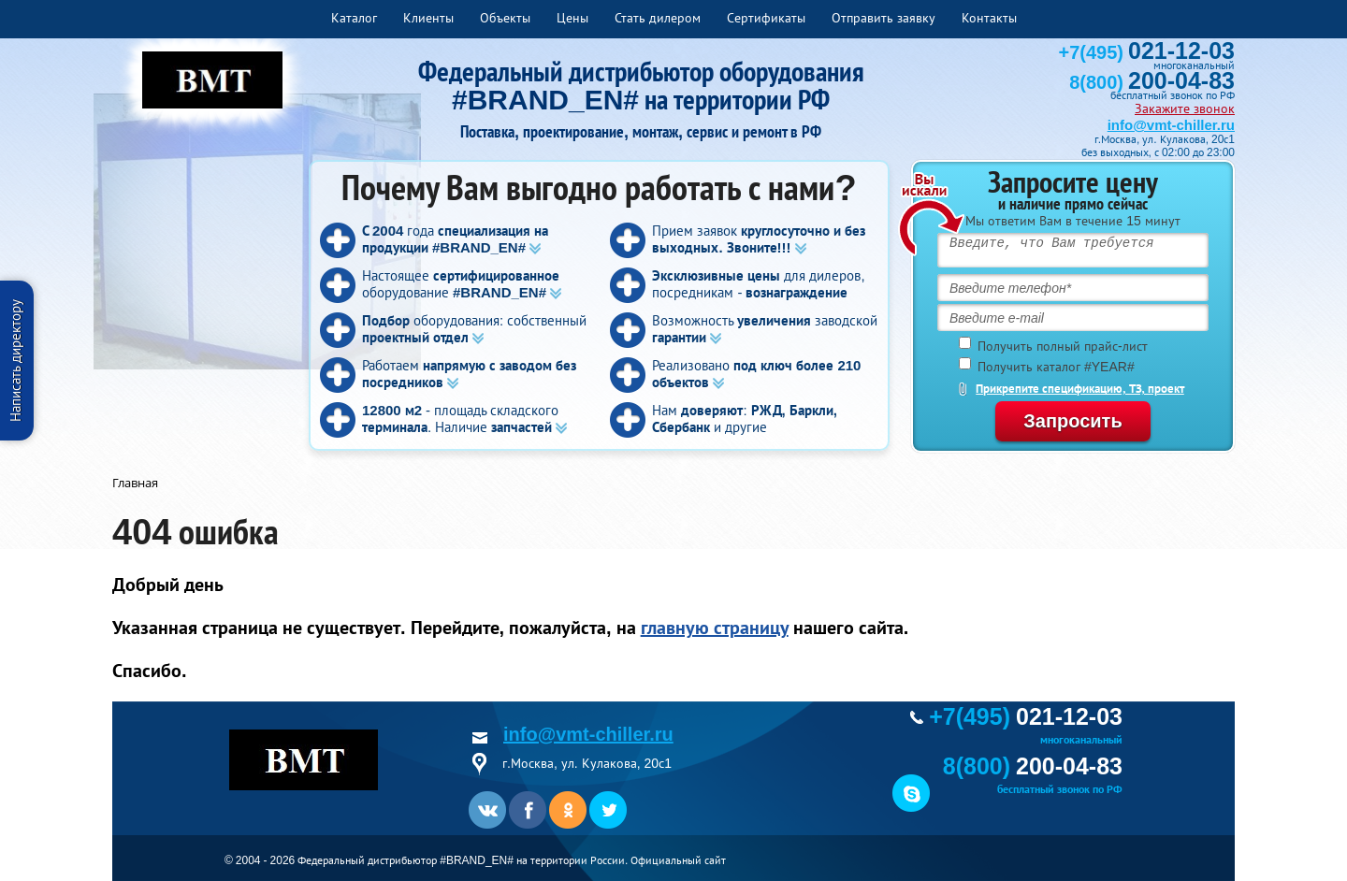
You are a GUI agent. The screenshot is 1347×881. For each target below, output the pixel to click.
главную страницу (715, 627)
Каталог (354, 17)
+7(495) (1147, 52)
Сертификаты (766, 17)
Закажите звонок (1185, 108)
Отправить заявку (883, 17)
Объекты (505, 17)
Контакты (989, 17)
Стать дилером (658, 17)
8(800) (1152, 82)
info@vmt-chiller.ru (1171, 125)
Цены (572, 17)
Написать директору (15, 360)
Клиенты (428, 17)
